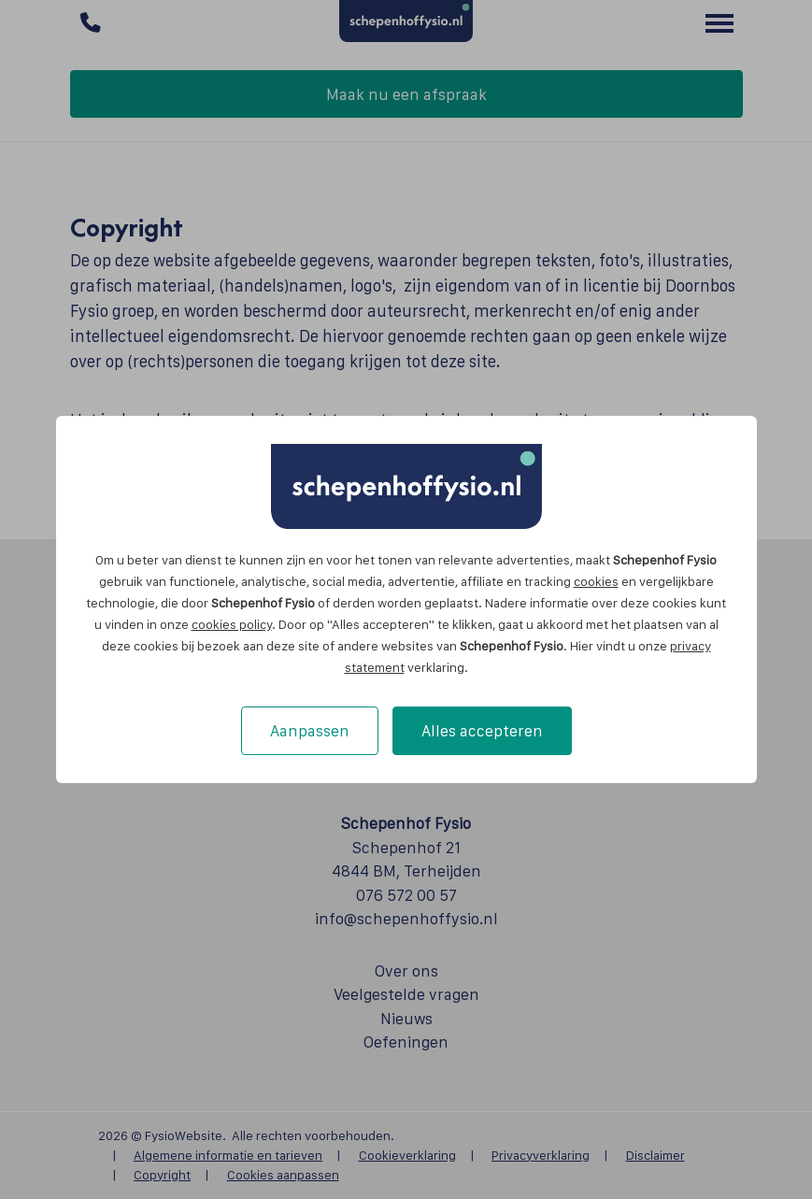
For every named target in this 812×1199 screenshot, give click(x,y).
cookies (596, 581)
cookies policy (232, 624)
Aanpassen (309, 730)
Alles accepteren (482, 730)
